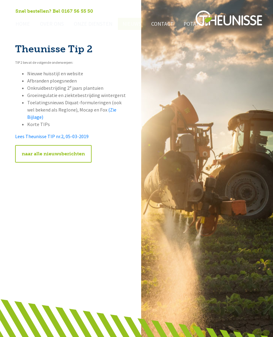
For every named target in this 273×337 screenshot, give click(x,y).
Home (21, 24)
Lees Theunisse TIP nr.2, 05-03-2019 (52, 136)
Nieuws (123, 24)
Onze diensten (87, 24)
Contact (152, 24)
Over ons (49, 24)
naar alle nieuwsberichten (53, 154)
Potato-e (183, 24)
